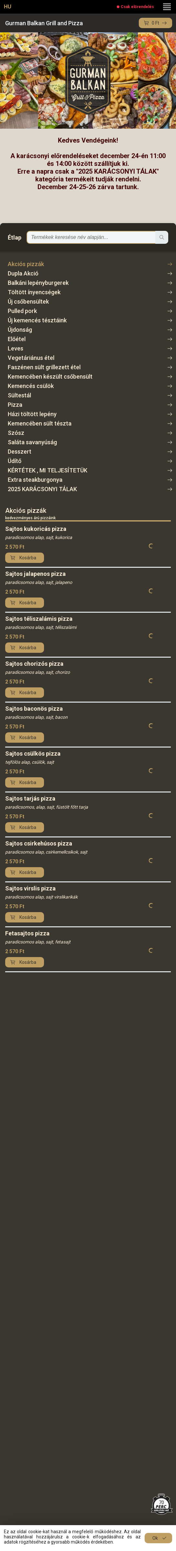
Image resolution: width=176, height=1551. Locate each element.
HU (7, 6)
